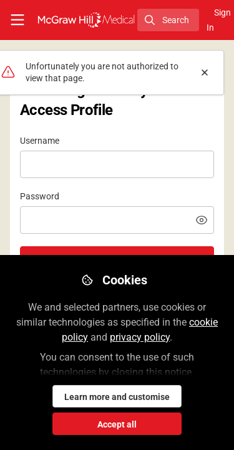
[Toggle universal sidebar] (17, 20)
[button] (202, 220)
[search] (168, 20)
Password (39, 196)
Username (39, 141)
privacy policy (140, 337)
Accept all (117, 424)
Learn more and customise (117, 397)
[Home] (86, 20)
